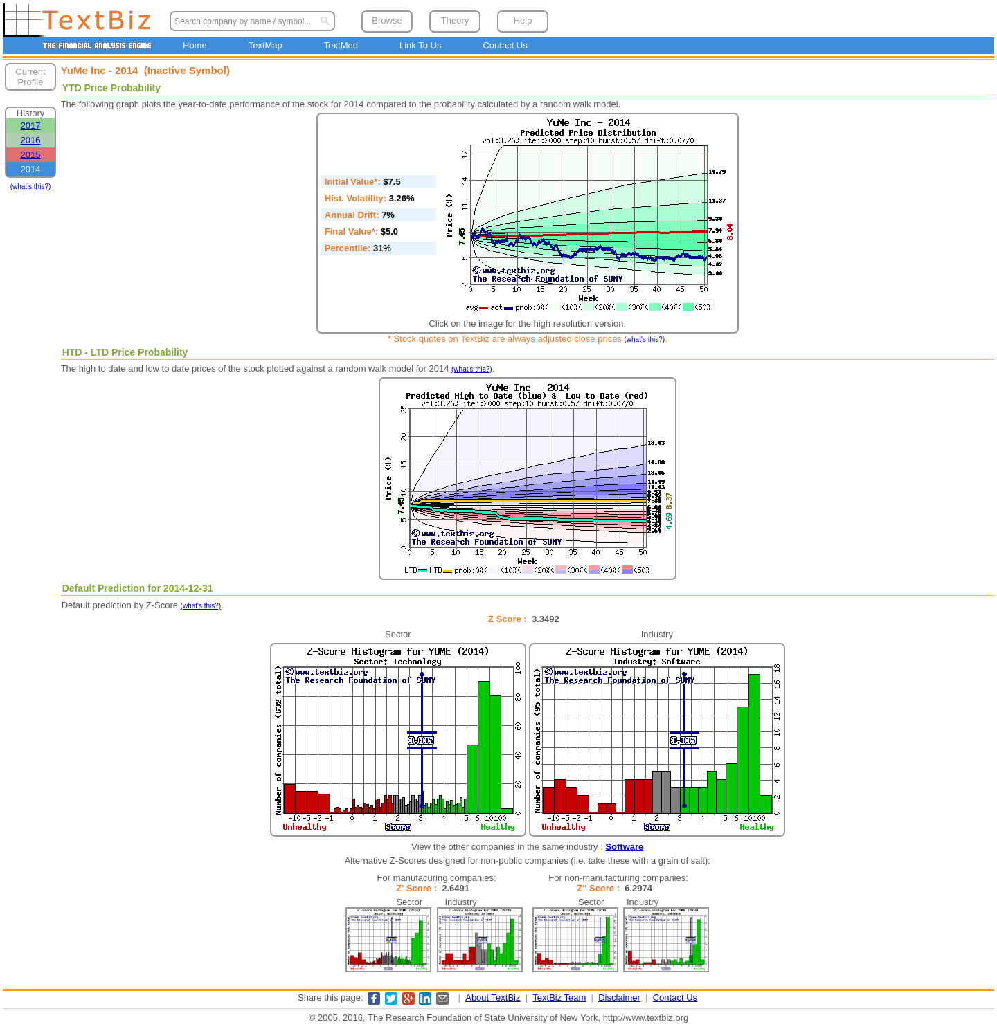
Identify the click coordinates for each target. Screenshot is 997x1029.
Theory (455, 20)
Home (195, 45)
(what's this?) (30, 186)
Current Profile (30, 76)
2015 (31, 154)
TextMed (341, 45)
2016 (31, 140)
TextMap (265, 45)
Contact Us (505, 45)
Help (523, 20)
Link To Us (420, 45)
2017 (31, 125)
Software (624, 846)
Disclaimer (619, 997)
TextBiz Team (559, 997)
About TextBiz (492, 997)
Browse (387, 20)
